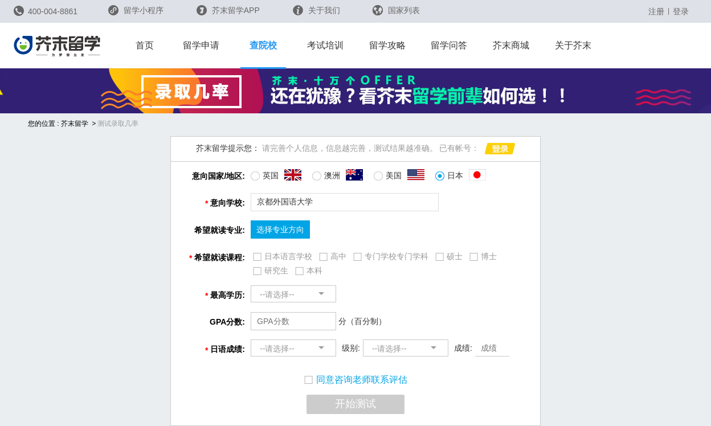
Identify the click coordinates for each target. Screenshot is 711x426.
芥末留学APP (228, 10)
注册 (656, 11)
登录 (681, 11)
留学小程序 (136, 14)
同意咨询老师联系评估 (355, 379)
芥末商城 (511, 45)
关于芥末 (573, 45)
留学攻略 (387, 45)
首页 (145, 45)
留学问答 (449, 45)
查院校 (263, 45)
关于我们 (316, 10)
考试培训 (325, 45)
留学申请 (201, 45)
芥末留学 (74, 124)
